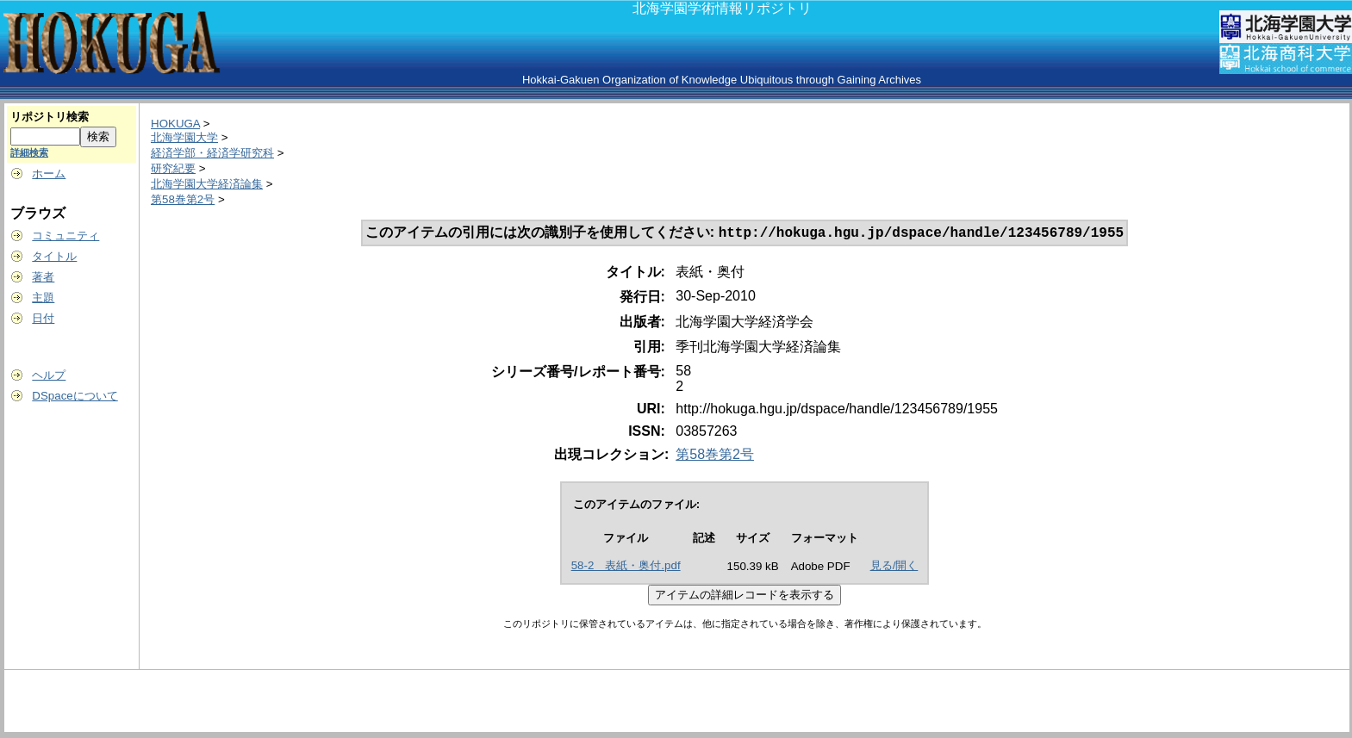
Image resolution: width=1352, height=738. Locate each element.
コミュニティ (65, 235)
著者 (43, 276)
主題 (43, 297)
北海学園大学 (184, 137)
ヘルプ (48, 375)
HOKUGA (175, 123)
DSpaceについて (74, 395)
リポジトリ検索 (49, 116)
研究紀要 (173, 168)
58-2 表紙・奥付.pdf (626, 567)
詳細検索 (29, 152)
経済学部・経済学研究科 (212, 152)
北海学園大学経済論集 (207, 183)
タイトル (54, 256)
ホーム (48, 173)
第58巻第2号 (183, 199)
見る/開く (894, 567)
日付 (43, 318)
